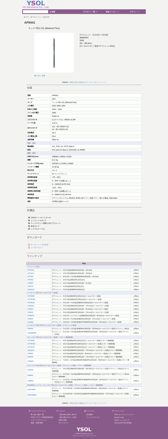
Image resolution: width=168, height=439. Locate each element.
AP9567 (30, 283)
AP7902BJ (31, 344)
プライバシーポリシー (79, 435)
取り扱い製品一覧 (37, 414)
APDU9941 (31, 389)
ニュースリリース (92, 417)
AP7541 (30, 276)
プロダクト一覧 (90, 12)
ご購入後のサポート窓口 (68, 417)
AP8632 (30, 370)
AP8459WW (31, 333)
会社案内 (89, 414)
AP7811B (30, 303)
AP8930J (30, 350)
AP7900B (30, 340)
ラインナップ (101, 82)
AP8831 (30, 309)
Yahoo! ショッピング (121, 420)
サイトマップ (91, 435)
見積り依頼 (63, 420)
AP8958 (30, 361)
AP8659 (30, 381)
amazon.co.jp (119, 417)
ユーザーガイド (37, 248)
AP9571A (30, 290)
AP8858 (30, 322)
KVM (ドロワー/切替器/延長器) (42, 417)
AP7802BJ (31, 299)
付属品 (81, 82)
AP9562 (30, 280)
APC (27, 17)
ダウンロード (90, 82)
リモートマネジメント (39, 420)
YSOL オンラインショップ (124, 414)
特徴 (71, 82)
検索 (52, 12)
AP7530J (30, 270)
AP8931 (30, 353)
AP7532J (30, 273)
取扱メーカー (112, 12)
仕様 (75, 82)
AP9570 (30, 286)
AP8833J (30, 315)
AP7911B (30, 347)
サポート (135, 12)
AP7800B (30, 296)
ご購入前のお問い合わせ (68, 414)
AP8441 (30, 328)
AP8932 (30, 357)
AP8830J (30, 306)
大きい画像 (39, 76)
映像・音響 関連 (37, 423)
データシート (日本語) (39, 245)
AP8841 (30, 319)
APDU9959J (32, 395)
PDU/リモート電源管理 (40, 17)
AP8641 (30, 375)
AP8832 (30, 312)
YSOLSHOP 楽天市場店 (123, 423)
